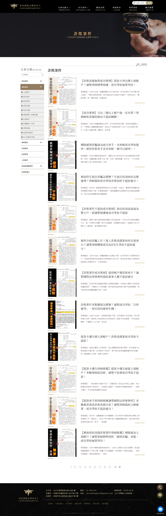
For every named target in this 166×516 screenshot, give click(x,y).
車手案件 (26, 96)
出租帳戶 (26, 119)
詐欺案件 (25, 87)
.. (90, 513)
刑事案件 (25, 142)
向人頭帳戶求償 (29, 137)
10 (115, 467)
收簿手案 (26, 101)
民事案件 (25, 154)
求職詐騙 (26, 128)
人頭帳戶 (26, 92)
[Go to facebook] (160, 509)
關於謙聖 (149, 7)
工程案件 (25, 160)
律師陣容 (117, 7)
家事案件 (25, 148)
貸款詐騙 (26, 105)
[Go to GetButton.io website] (160, 513)
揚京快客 (74, 513)
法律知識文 (64, 7)
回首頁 (50, 503)
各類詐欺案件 (28, 132)
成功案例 (83, 7)
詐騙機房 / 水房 (28, 123)
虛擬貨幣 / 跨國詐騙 (30, 114)
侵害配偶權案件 (27, 166)
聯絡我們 (100, 7)
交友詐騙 (26, 110)
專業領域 (133, 7)
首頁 (138, 64)
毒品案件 (25, 81)
